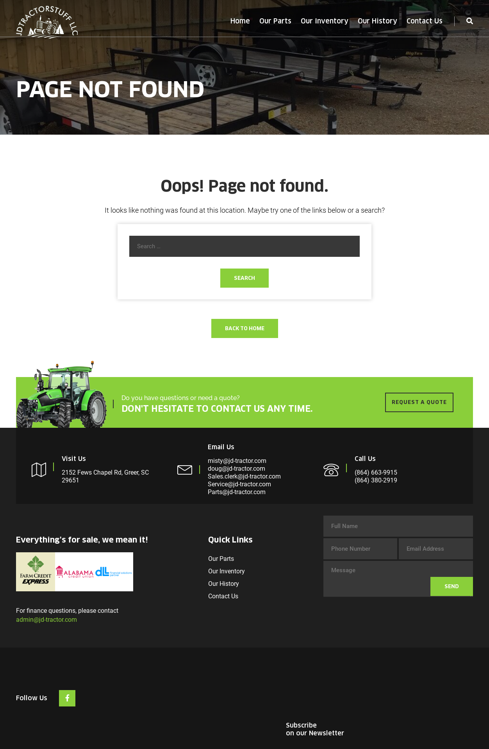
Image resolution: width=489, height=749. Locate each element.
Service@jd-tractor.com (239, 484)
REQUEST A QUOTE (419, 402)
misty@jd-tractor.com (237, 460)
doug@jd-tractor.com (236, 468)
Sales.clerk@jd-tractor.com (244, 476)
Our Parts (275, 21)
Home (240, 21)
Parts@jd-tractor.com (237, 492)
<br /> (414, 688)
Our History (377, 21)
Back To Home (244, 328)
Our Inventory (324, 21)
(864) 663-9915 (376, 472)
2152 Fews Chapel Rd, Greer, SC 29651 (105, 476)
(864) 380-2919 (376, 480)
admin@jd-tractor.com (46, 619)
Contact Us (425, 21)
